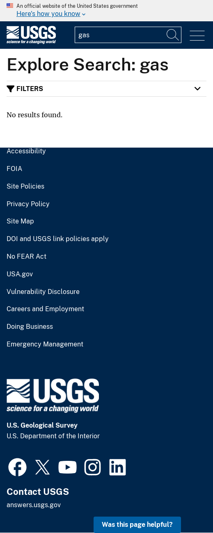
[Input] (128, 35)
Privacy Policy (28, 204)
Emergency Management (45, 344)
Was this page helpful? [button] (137, 524)
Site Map (20, 221)
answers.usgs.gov (34, 505)
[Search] (173, 35)
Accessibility (26, 151)
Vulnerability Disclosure (43, 292)
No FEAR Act (26, 256)
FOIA (14, 169)
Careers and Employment (45, 309)
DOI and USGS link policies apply (58, 239)
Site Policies (25, 186)
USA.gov (20, 274)
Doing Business (30, 326)
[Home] (31, 42)
